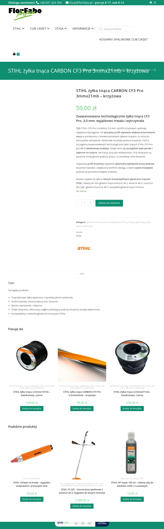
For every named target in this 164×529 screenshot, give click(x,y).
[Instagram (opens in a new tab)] (154, 2)
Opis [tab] (82, 273)
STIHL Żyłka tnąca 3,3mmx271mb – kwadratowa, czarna (132, 393)
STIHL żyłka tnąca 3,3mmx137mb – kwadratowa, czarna (31, 393)
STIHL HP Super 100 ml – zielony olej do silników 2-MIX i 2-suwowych (132, 484)
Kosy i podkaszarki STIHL (119, 69)
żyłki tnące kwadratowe (34, 387)
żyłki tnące (140, 222)
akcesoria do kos (143, 69)
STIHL (101, 69)
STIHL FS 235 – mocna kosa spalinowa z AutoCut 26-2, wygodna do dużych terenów (82, 491)
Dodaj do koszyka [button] (31, 408)
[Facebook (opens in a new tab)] (151, 2)
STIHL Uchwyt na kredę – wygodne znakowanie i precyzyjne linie (31, 484)
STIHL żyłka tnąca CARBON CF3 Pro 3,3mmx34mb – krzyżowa (82, 393)
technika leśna (34, 478)
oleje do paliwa (132, 478)
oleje (123, 478)
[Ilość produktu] (85, 202)
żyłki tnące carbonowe (85, 387)
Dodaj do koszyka (109, 203)
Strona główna (89, 69)
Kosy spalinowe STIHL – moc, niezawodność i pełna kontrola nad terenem (82, 484)
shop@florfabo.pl (79, 2)
